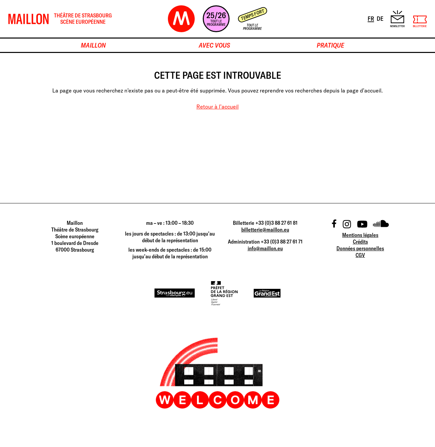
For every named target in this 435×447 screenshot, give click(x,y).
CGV (360, 255)
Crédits (360, 241)
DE (380, 18)
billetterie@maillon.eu (265, 229)
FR (371, 18)
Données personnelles (360, 248)
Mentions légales (360, 235)
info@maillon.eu (265, 248)
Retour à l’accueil (217, 106)
